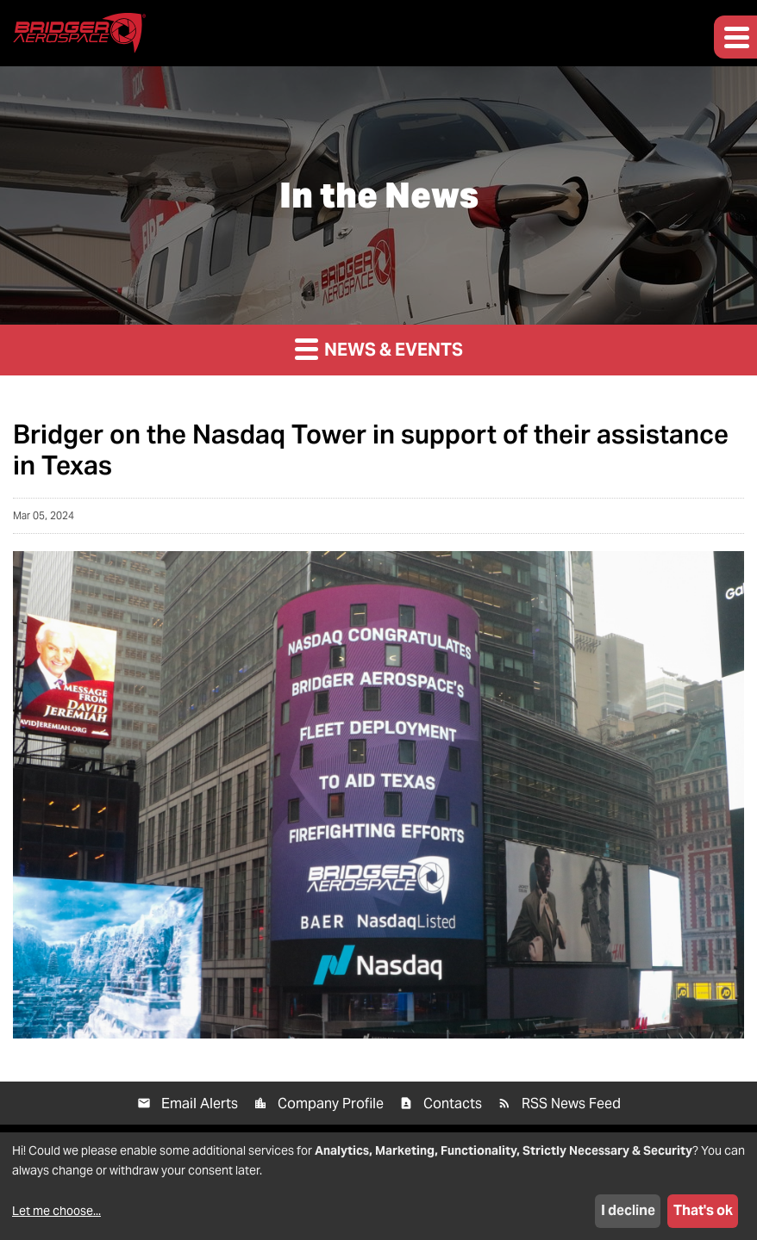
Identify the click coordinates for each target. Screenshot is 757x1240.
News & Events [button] (379, 349)
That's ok (703, 1210)
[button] (735, 37)
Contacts (452, 1103)
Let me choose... (56, 1210)
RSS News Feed (571, 1103)
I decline (628, 1210)
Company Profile (331, 1103)
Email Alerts (199, 1103)
